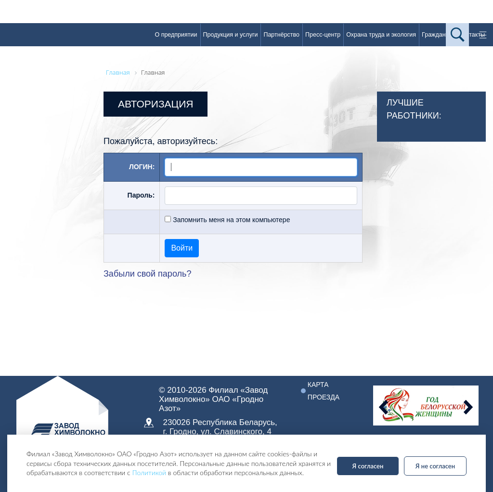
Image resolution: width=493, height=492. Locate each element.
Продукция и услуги (230, 34)
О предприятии (176, 34)
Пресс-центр (322, 34)
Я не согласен (435, 466)
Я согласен (368, 466)
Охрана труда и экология (381, 34)
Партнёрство (281, 34)
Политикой (149, 472)
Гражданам (437, 34)
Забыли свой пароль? (147, 274)
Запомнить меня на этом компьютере (230, 220)
